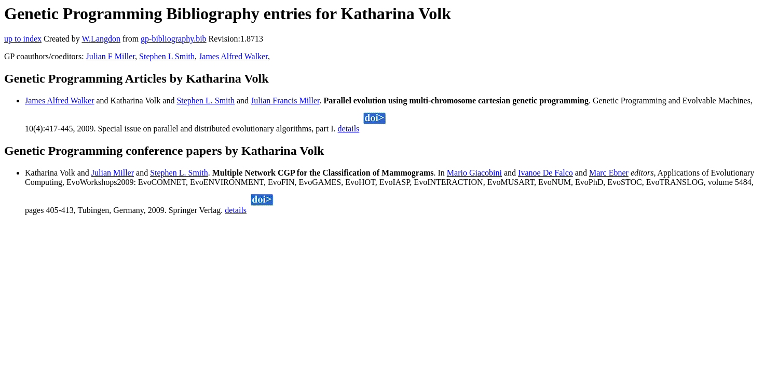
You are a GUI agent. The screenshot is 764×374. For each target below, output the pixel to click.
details (349, 128)
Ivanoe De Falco (545, 172)
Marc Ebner (609, 172)
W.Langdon (100, 38)
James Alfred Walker (233, 56)
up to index (23, 38)
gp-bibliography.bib (174, 38)
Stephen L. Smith (205, 100)
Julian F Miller (110, 56)
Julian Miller (112, 172)
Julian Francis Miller (285, 100)
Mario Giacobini (474, 172)
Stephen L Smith (167, 56)
